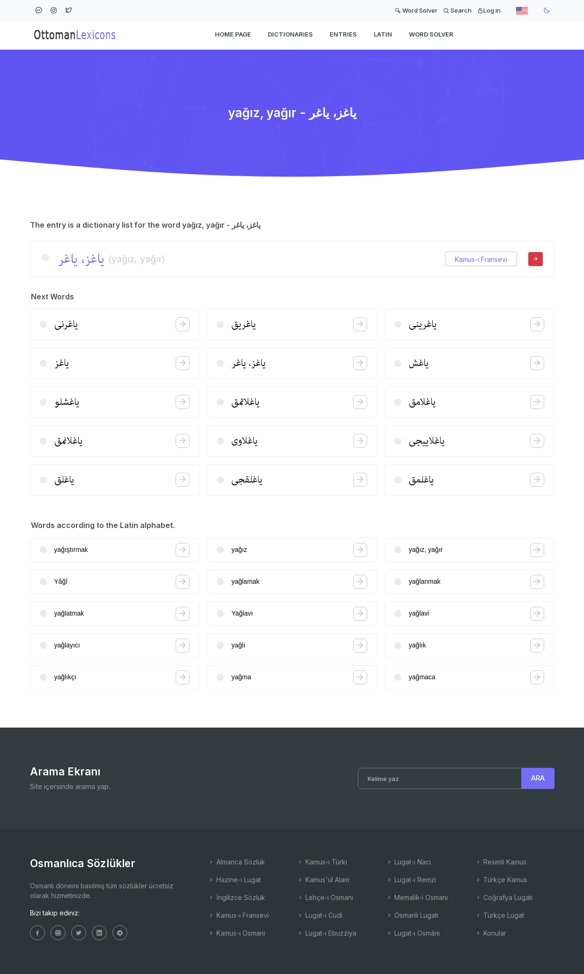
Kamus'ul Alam (323, 880)
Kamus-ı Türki (322, 862)
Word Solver (416, 10)
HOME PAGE (233, 35)
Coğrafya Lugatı (503, 897)
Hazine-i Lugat (234, 880)
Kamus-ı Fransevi (481, 259)
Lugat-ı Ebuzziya (326, 933)
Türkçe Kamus (501, 880)
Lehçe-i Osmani (325, 897)
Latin (383, 35)
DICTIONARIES (290, 35)
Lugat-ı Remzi (411, 880)
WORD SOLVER (431, 35)
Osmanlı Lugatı (412, 915)
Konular (490, 933)
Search (457, 10)
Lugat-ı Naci (408, 862)
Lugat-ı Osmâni (413, 933)
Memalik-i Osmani (417, 897)
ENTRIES (343, 35)
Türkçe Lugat (499, 915)
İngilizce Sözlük (236, 897)
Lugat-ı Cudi (319, 915)
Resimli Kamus (500, 862)
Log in (489, 10)
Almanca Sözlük (236, 862)
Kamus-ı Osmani (236, 933)
